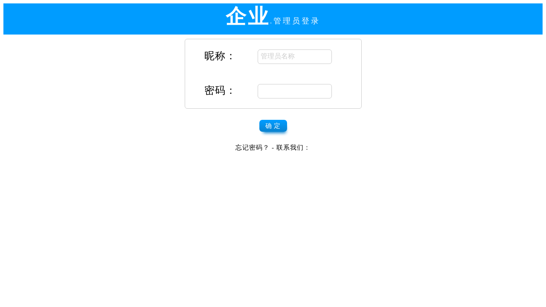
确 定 (273, 125)
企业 (248, 16)
